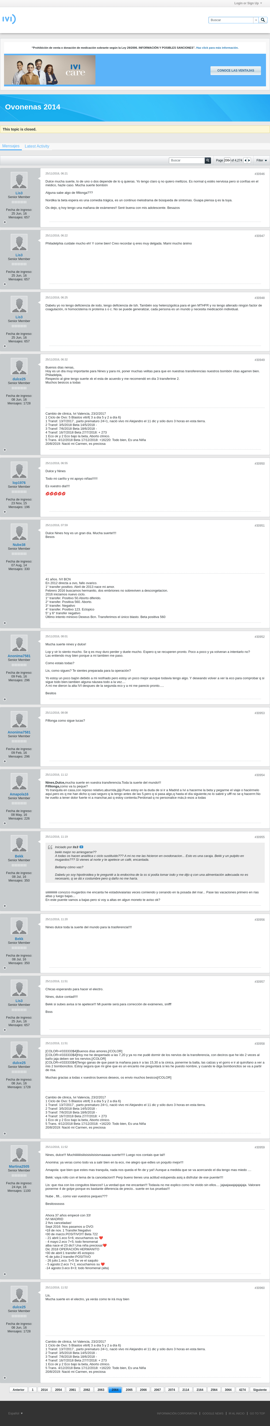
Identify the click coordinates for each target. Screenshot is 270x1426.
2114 (185, 1390)
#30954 (260, 775)
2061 (72, 1390)
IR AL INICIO (237, 1413)
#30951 (260, 525)
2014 (44, 1390)
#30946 (260, 174)
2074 (171, 1390)
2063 (100, 1390)
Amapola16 (19, 794)
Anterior (18, 1390)
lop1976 (19, 483)
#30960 (260, 1288)
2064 (115, 1390)
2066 (143, 1390)
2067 (157, 1390)
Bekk (19, 856)
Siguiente (260, 1390)
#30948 (260, 298)
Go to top (257, 1413)
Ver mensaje (81, 847)
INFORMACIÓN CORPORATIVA (177, 1413)
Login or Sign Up (248, 3)
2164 (200, 1390)
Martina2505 (19, 1166)
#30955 (260, 837)
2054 (58, 1390)
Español (15, 1413)
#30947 (260, 236)
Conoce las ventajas (235, 70)
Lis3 (19, 193)
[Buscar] (233, 20)
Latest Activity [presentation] (37, 146)
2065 (129, 1390)
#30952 (260, 637)
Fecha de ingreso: (19, 210)
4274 (242, 1390)
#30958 (260, 1043)
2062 (86, 1390)
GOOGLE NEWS (213, 1413)
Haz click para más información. (217, 47)
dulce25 (19, 379)
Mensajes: (16, 217)
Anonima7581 (19, 656)
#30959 (260, 1147)
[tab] (37, 146)
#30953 (260, 713)
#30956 (260, 919)
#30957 (260, 981)
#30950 (260, 463)
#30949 (260, 360)
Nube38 (19, 545)
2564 (214, 1390)
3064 (228, 1390)
